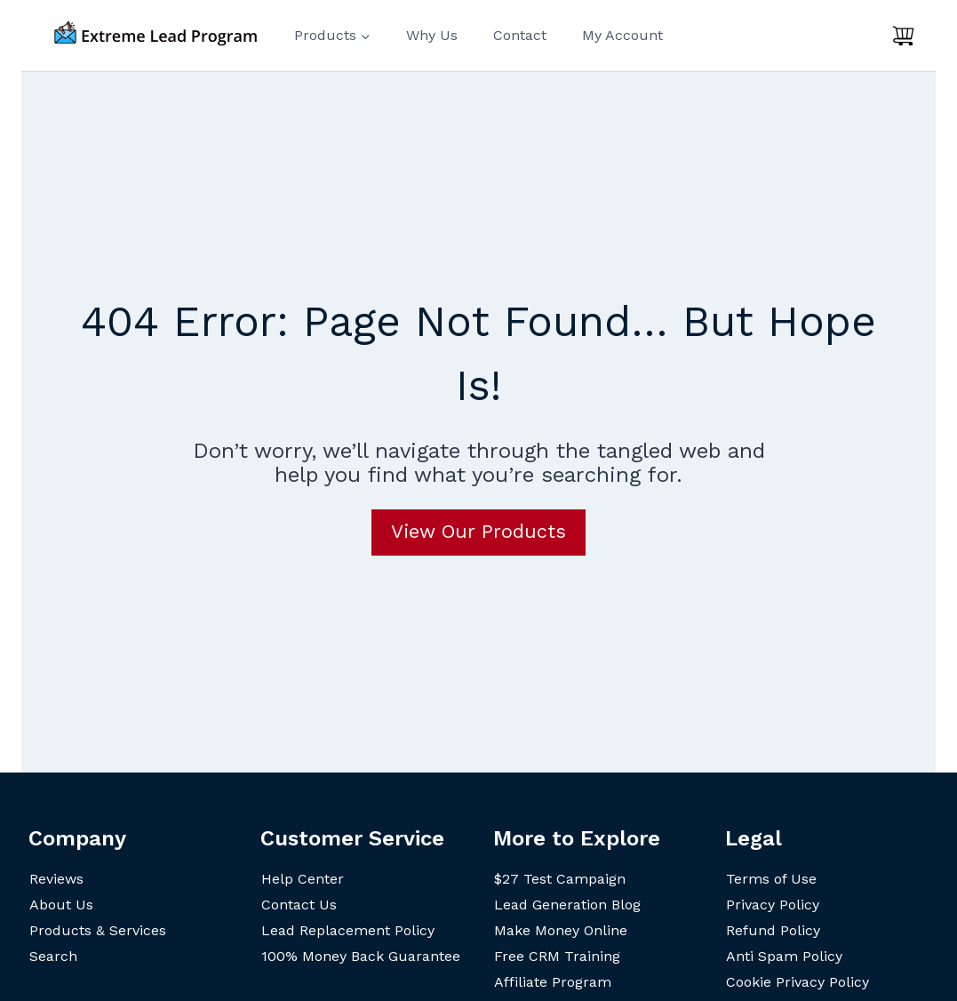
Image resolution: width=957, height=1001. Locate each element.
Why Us (432, 35)
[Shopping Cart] (903, 35)
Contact (519, 35)
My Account (622, 35)
